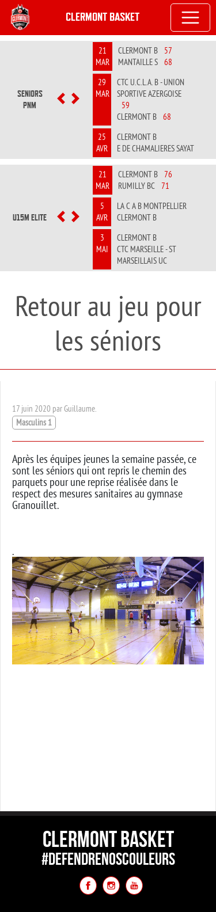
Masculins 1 (34, 422)
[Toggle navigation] (190, 17)
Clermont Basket (102, 17)
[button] (61, 99)
